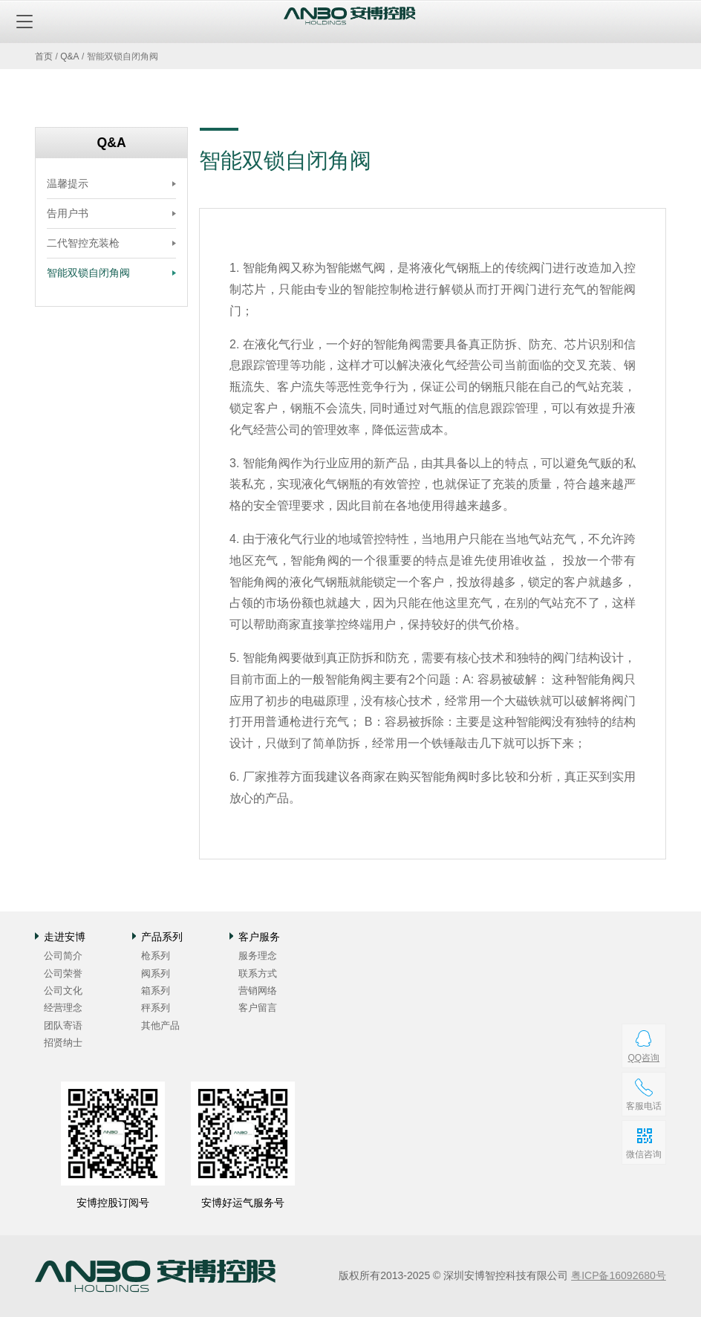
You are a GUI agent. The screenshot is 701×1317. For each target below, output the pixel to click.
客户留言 (257, 1007)
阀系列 (155, 973)
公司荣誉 (63, 973)
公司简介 (63, 955)
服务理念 (257, 955)
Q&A (69, 56)
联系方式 (257, 973)
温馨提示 (67, 183)
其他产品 (160, 1025)
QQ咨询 (643, 1058)
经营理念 (63, 1007)
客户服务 (259, 937)
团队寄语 (63, 1025)
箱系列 (155, 990)
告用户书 (67, 213)
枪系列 (155, 955)
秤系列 (155, 1007)
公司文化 (63, 990)
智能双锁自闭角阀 (88, 273)
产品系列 (162, 937)
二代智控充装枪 (83, 243)
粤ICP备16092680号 (618, 1275)
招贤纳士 (63, 1042)
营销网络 (257, 990)
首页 (44, 56)
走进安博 (64, 937)
